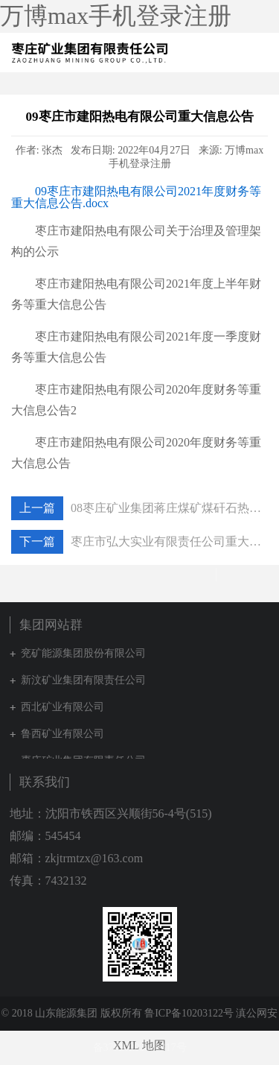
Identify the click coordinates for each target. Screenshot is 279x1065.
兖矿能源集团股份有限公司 (83, 653)
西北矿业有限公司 (62, 706)
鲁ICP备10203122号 (189, 1013)
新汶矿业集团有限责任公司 (83, 680)
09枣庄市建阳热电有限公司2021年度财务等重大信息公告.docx (136, 197)
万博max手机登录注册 (115, 15)
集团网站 (234, 52)
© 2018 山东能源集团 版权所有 (71, 1013)
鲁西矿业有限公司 (62, 733)
